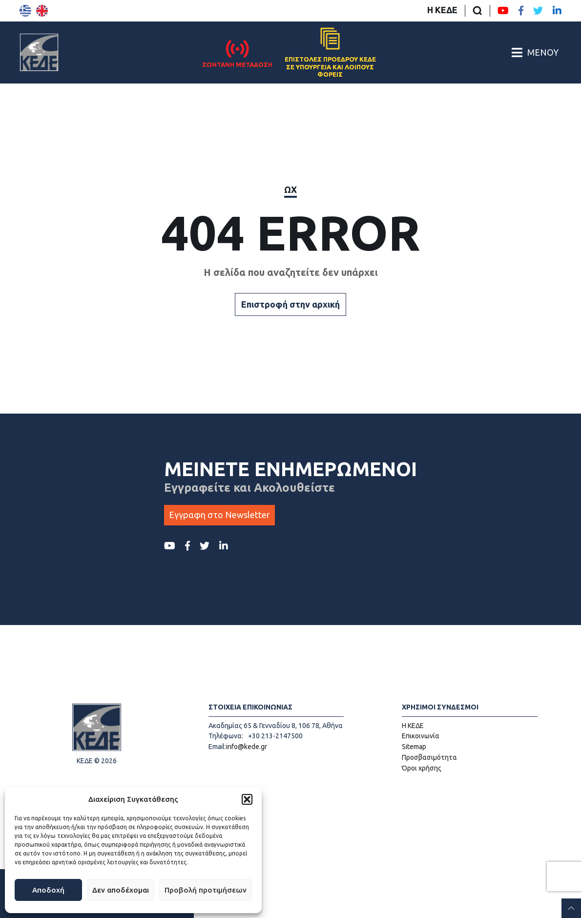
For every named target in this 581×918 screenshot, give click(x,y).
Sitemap (414, 747)
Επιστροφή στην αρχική (290, 304)
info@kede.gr (246, 747)
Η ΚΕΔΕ (442, 10)
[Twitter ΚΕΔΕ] (538, 11)
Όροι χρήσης (421, 768)
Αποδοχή (48, 890)
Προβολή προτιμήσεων (206, 890)
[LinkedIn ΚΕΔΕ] (557, 11)
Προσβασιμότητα (429, 757)
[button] (247, 799)
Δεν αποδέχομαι (120, 890)
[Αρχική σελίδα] (39, 52)
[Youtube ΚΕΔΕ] (503, 11)
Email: (217, 747)
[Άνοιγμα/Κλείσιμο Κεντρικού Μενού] (535, 52)
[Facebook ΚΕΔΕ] (521, 11)
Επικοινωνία (420, 736)
